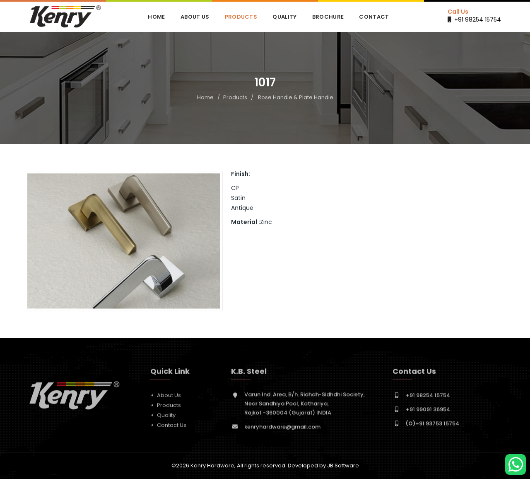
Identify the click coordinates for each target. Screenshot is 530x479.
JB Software (343, 465)
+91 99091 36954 (428, 412)
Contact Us (171, 427)
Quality (284, 17)
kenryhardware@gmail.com (282, 429)
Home (156, 17)
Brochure (328, 17)
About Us (195, 17)
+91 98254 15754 (477, 19)
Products (241, 17)
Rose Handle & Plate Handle (295, 97)
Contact (374, 17)
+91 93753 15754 (432, 426)
